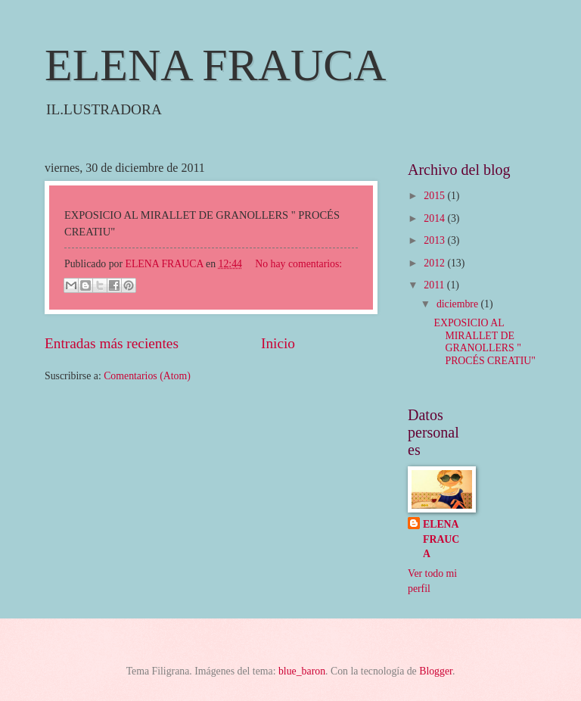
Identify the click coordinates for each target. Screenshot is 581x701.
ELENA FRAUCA (216, 65)
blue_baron (301, 671)
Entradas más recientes (112, 343)
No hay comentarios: (298, 263)
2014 (435, 218)
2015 (435, 195)
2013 (435, 240)
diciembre (459, 304)
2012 (435, 263)
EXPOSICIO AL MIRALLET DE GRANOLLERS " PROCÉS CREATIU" (484, 341)
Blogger (435, 671)
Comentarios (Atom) (147, 376)
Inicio (278, 343)
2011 (435, 285)
